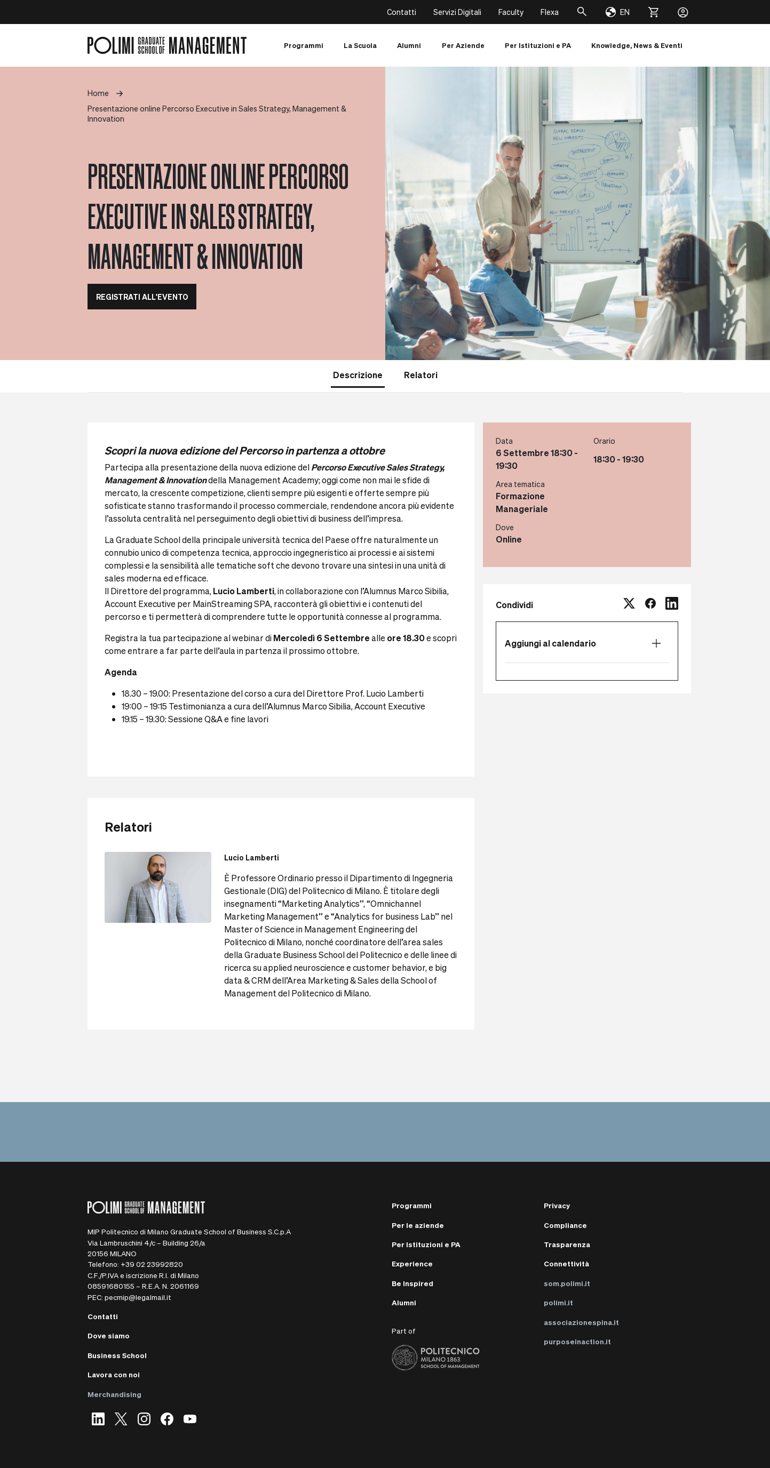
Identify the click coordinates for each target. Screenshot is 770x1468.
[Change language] (618, 12)
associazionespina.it (581, 1322)
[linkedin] (671, 605)
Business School (117, 1355)
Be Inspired (412, 1283)
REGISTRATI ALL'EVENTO (142, 296)
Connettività (566, 1263)
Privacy (557, 1205)
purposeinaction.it (577, 1341)
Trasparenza (567, 1244)
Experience (412, 1263)
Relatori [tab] (421, 374)
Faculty (510, 12)
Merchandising (114, 1394)
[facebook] (650, 605)
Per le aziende (418, 1225)
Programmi (412, 1205)
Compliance (565, 1225)
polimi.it (558, 1302)
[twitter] (629, 605)
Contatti (401, 12)
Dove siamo (109, 1335)
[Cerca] (582, 12)
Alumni (404, 1302)
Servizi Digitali (457, 12)
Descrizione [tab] (358, 374)
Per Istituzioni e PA (426, 1244)
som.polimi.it (567, 1283)
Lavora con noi (114, 1374)
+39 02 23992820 (152, 1263)
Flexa (550, 12)
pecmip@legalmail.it (138, 1297)
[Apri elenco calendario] (656, 643)
